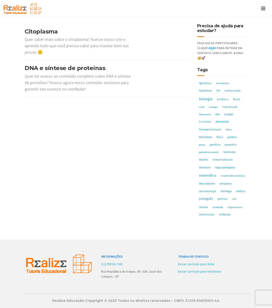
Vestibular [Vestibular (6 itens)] (225, 214)
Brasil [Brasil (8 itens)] (236, 99)
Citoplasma (41, 31)
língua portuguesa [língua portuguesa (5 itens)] (225, 167)
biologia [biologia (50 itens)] (206, 98)
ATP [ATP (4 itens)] (218, 90)
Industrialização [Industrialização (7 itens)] (223, 159)
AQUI (212, 48)
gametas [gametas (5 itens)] (232, 137)
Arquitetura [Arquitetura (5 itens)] (205, 90)
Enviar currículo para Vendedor (199, 271)
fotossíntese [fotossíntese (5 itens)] (205, 137)
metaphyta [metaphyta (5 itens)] (225, 183)
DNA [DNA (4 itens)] (217, 114)
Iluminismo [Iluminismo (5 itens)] (229, 152)
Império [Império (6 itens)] (203, 159)
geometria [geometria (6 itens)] (231, 144)
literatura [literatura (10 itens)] (205, 167)
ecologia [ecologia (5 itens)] (228, 114)
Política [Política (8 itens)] (240, 191)
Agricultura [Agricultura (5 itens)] (205, 83)
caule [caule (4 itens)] (201, 107)
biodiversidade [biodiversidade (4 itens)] (232, 90)
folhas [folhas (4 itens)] (229, 129)
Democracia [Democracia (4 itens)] (205, 114)
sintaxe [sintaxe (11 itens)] (203, 207)
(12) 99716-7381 (112, 264)
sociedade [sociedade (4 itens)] (218, 207)
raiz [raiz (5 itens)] (234, 198)
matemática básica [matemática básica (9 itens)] (233, 175)
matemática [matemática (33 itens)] (207, 175)
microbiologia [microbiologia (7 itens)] (207, 191)
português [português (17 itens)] (206, 199)
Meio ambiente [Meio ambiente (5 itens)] (207, 183)
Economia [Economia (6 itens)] (205, 121)
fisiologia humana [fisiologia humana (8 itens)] (210, 129)
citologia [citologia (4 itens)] (213, 107)
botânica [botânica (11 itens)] (223, 99)
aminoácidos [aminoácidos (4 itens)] (222, 83)
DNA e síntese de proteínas (65, 68)
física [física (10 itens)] (220, 137)
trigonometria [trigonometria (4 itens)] (234, 207)
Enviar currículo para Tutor (196, 264)
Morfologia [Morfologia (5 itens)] (226, 191)
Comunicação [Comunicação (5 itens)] (229, 107)
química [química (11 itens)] (222, 198)
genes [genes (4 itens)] (202, 144)
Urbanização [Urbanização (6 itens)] (206, 214)
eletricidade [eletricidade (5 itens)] (222, 121)
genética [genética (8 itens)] (215, 144)
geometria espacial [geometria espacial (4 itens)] (209, 152)
